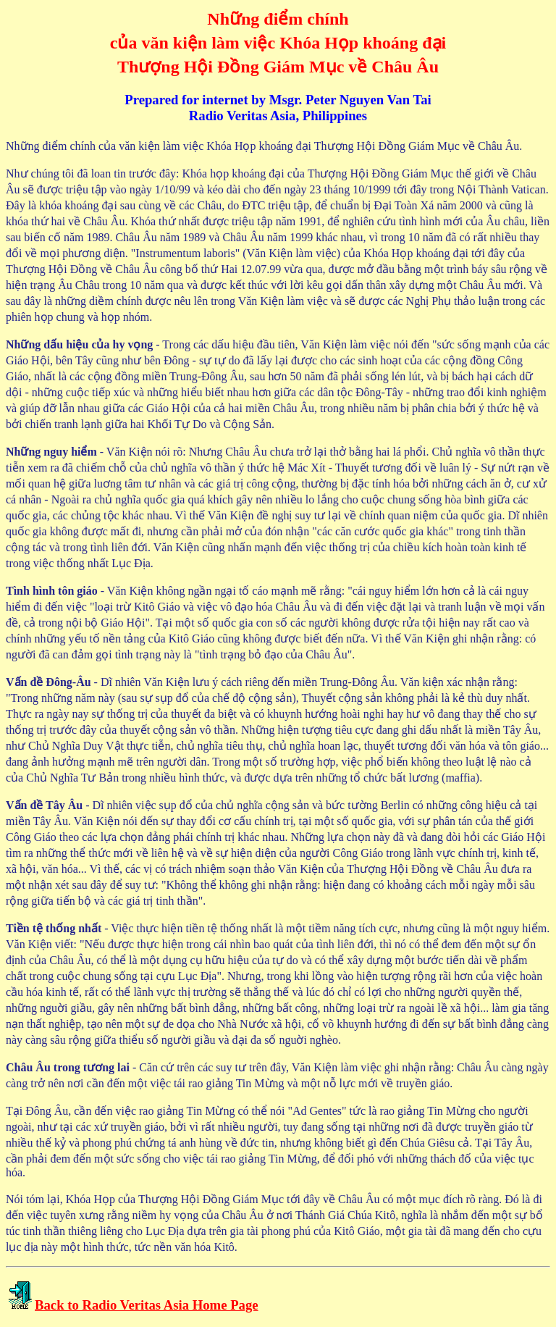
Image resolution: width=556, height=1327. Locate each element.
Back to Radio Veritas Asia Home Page (146, 1305)
